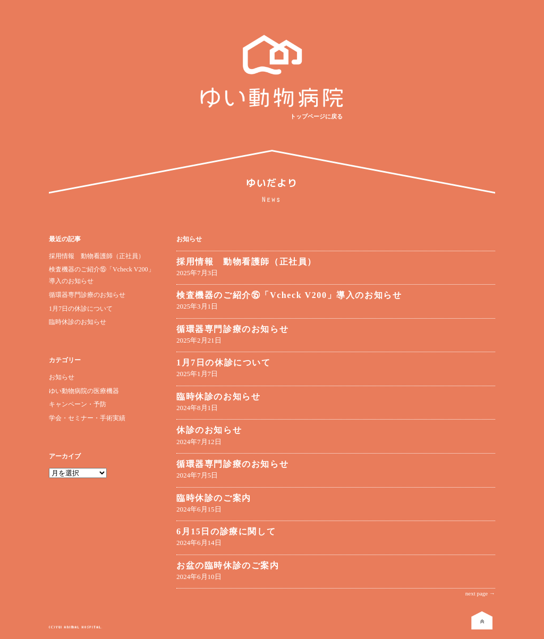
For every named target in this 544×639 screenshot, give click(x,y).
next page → (480, 593)
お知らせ (61, 377)
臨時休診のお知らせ (77, 322)
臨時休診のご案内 (213, 497)
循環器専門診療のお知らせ (87, 295)
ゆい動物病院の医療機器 (84, 391)
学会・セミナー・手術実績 (87, 418)
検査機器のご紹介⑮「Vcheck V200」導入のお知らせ (289, 295)
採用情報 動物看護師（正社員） (96, 256)
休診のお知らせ (209, 429)
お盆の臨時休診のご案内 (227, 565)
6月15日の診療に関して (226, 531)
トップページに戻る (316, 116)
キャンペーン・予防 (77, 404)
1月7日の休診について (81, 308)
